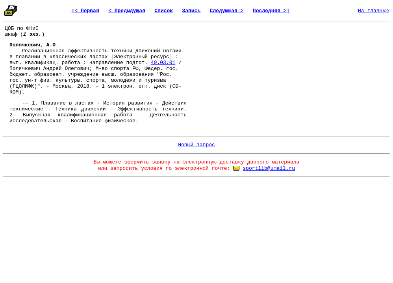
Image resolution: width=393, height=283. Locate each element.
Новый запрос (196, 145)
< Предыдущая (126, 11)
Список (163, 11)
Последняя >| (271, 11)
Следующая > (227, 11)
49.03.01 (163, 63)
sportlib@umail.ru (269, 168)
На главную (373, 11)
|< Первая (85, 11)
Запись (191, 11)
